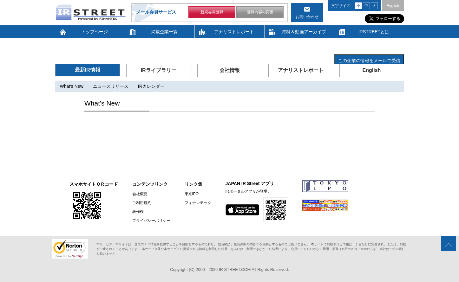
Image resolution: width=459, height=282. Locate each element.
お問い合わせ (307, 17)
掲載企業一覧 (164, 31)
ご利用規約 (141, 203)
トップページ (94, 31)
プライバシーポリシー (151, 220)
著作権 (138, 211)
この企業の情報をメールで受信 (369, 60)
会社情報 (230, 70)
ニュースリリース (110, 86)
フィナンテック (198, 203)
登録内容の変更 (260, 12)
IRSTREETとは (373, 31)
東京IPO (192, 194)
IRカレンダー (151, 86)
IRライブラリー (158, 70)
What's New (71, 86)
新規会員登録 (211, 12)
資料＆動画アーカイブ (304, 31)
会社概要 (140, 194)
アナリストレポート (234, 31)
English (393, 5)
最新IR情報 (87, 70)
